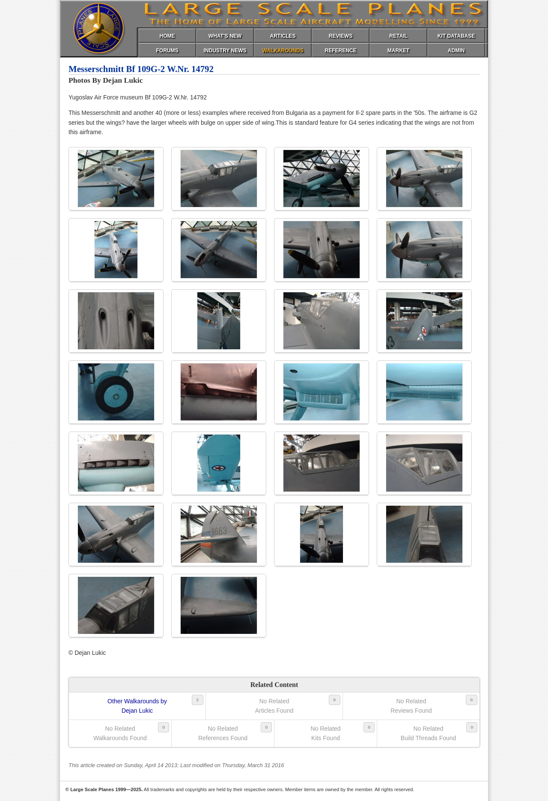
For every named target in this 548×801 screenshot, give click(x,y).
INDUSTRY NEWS (224, 51)
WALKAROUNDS (283, 51)
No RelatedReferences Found (222, 733)
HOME (167, 36)
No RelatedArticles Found (274, 706)
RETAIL (398, 36)
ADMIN (456, 51)
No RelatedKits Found (325, 733)
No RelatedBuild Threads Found (428, 733)
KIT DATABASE (456, 36)
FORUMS (167, 51)
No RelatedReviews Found (411, 706)
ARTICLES (283, 36)
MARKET (398, 51)
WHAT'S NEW (224, 36)
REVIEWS (340, 36)
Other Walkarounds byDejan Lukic (137, 706)
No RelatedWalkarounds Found (120, 733)
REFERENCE (340, 51)
